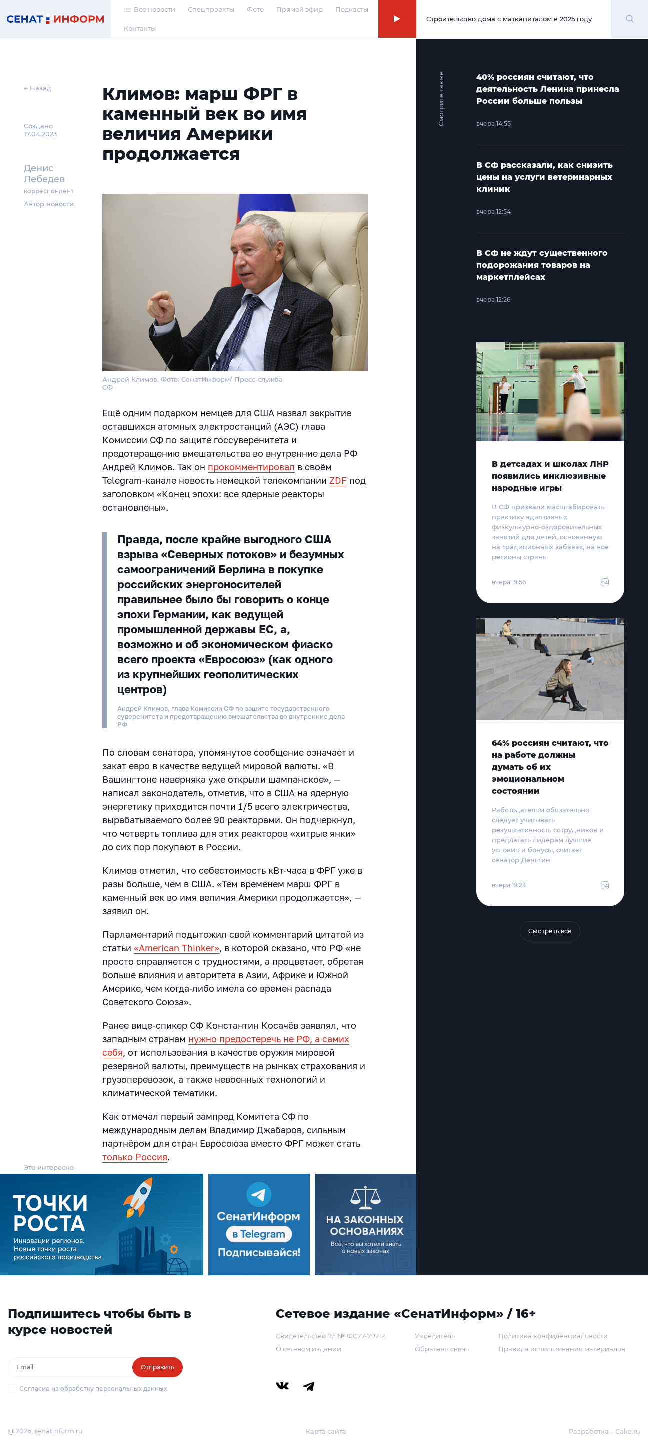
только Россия (134, 1157)
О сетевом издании (308, 1349)
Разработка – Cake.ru (604, 1432)
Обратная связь (442, 1349)
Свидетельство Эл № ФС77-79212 (330, 1336)
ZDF (338, 480)
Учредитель (435, 1336)
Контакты (140, 29)
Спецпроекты (211, 10)
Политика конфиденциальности (553, 1336)
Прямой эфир (299, 10)
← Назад (37, 88)
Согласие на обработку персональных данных (93, 1388)
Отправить (157, 1367)
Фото (255, 10)
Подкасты (351, 10)
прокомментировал (251, 467)
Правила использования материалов (561, 1349)
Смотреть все (550, 931)
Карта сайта (326, 1432)
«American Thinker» (176, 948)
